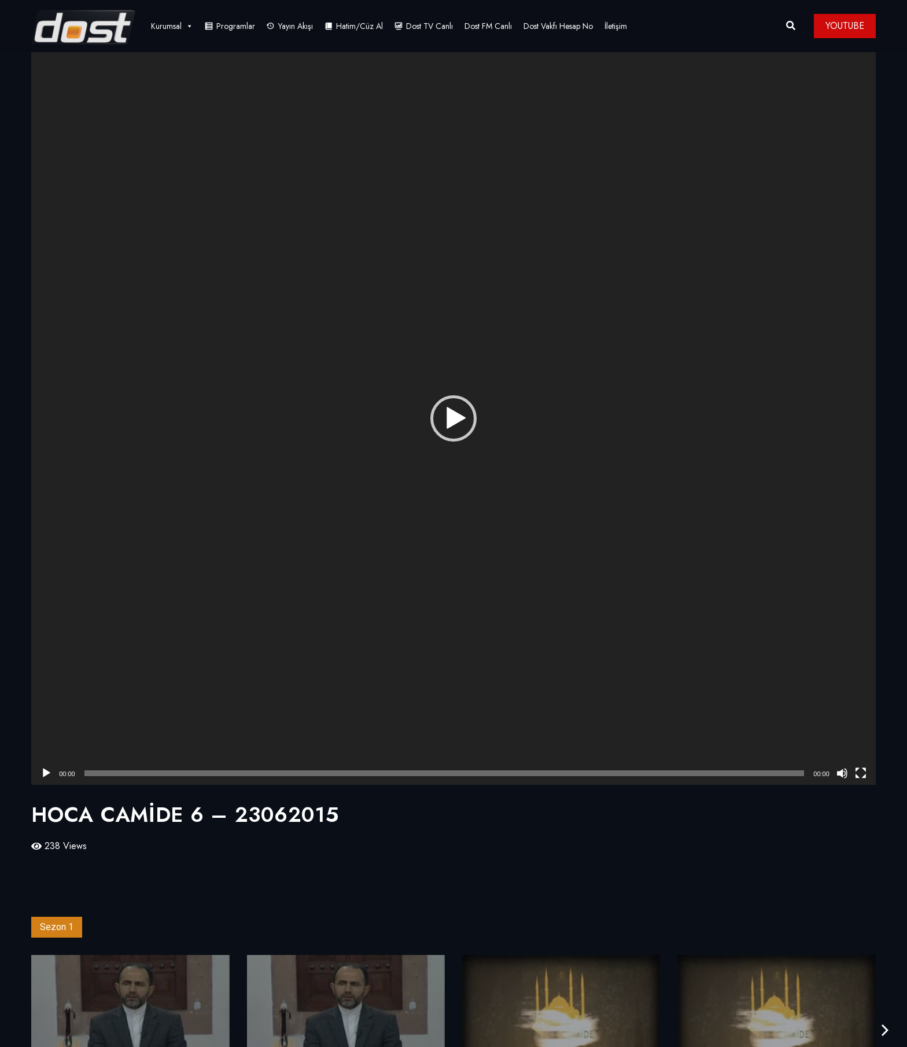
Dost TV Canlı (429, 26)
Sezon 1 (56, 926)
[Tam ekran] (861, 773)
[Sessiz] (842, 773)
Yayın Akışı (295, 26)
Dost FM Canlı (488, 26)
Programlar (235, 26)
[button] (453, 418)
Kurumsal (172, 26)
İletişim (615, 26)
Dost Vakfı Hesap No (558, 26)
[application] (453, 418)
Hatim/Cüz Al (359, 26)
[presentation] (885, 1030)
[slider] (444, 773)
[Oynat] (46, 773)
